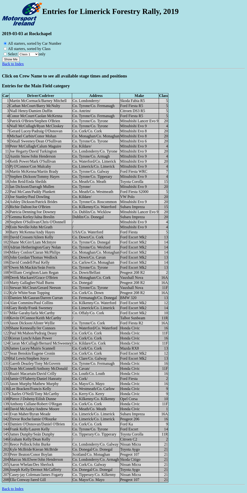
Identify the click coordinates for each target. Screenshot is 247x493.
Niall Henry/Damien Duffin (31, 111)
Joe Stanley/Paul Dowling (30, 197)
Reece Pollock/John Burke (30, 444)
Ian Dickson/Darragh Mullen (32, 187)
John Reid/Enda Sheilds (28, 181)
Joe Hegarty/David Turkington (33, 151)
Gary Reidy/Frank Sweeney (31, 308)
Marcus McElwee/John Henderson (36, 459)
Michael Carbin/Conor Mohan (33, 136)
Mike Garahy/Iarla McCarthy (32, 313)
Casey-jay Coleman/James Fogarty (36, 475)
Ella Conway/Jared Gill (28, 480)
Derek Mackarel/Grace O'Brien (34, 277)
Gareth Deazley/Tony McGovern (35, 363)
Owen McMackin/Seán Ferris (32, 267)
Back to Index (13, 64)
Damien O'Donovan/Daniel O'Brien (37, 424)
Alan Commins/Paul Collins (31, 303)
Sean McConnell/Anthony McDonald (39, 368)
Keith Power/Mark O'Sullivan (33, 161)
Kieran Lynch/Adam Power (31, 338)
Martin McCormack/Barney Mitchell (38, 101)
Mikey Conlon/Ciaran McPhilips (35, 252)
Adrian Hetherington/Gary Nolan (35, 247)
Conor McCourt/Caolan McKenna (36, 116)
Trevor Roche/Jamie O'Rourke (33, 419)
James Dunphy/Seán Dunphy (32, 434)
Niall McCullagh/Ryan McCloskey (36, 126)
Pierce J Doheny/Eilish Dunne (33, 399)
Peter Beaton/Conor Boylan (31, 454)
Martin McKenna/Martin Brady (34, 171)
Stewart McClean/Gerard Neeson (35, 288)
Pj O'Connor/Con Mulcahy (30, 166)
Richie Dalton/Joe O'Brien (30, 207)
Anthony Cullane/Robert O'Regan (36, 404)
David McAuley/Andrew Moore (34, 409)
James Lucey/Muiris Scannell (32, 348)
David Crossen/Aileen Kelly (31, 237)
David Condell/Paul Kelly (30, 262)
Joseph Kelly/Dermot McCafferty (36, 469)
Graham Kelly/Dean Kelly (30, 439)
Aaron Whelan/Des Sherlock (32, 464)
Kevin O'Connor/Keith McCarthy (35, 318)
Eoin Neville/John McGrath (31, 227)
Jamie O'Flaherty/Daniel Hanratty (36, 379)
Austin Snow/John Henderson (33, 156)
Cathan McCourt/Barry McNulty (35, 106)
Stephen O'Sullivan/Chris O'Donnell (38, 222)
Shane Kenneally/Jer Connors (32, 328)
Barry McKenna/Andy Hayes (32, 232)
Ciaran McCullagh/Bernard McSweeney (41, 343)
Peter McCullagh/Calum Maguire (35, 146)
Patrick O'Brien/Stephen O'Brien (35, 121)
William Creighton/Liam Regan (34, 272)
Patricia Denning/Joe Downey (33, 212)
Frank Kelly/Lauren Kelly (30, 429)
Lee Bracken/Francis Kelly (30, 389)
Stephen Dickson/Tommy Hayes (35, 176)
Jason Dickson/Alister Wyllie (32, 323)
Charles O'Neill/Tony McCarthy (34, 394)
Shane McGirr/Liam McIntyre (33, 242)
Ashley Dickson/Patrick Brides (33, 202)
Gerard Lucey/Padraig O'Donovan (36, 131)
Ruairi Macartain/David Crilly (33, 373)
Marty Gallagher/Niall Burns (32, 283)
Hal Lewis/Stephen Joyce (29, 358)
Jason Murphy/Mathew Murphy (34, 384)
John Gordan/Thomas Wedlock (33, 257)
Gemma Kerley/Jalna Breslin (32, 217)
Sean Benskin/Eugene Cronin (32, 353)
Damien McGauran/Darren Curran (36, 298)
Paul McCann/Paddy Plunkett (32, 192)
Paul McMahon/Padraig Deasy (33, 333)
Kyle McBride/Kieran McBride (34, 449)
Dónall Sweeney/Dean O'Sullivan (36, 141)
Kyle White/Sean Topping (30, 293)
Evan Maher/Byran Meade (30, 414)
